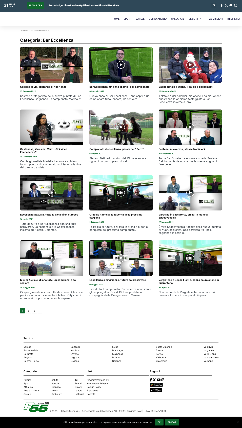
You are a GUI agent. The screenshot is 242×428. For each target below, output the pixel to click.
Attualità (28, 387)
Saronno (116, 360)
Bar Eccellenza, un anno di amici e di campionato (119, 86)
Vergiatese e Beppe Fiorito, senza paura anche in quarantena (189, 282)
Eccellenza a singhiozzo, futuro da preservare (117, 280)
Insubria (75, 350)
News (54, 390)
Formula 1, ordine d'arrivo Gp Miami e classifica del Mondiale (84, 5)
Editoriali (79, 394)
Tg (76, 379)
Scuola (55, 383)
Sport (27, 383)
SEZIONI (195, 19)
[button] (213, 5)
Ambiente (56, 394)
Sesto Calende (164, 346)
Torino (159, 353)
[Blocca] (237, 422)
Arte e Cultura (31, 390)
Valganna (209, 350)
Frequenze (92, 390)
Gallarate (28, 353)
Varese (27, 346)
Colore (78, 387)
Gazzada (75, 346)
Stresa (159, 350)
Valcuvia (208, 346)
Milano (115, 357)
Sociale (27, 394)
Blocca (172, 422)
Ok (159, 422)
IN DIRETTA (233, 18)
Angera (28, 357)
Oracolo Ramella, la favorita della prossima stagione (115, 216)
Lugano (75, 360)
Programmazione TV (98, 379)
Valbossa (161, 357)
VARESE (140, 18)
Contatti (91, 394)
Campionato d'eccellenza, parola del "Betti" (116, 149)
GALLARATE (177, 18)
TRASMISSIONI (214, 18)
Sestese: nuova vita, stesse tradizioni (182, 149)
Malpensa (117, 353)
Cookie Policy (94, 387)
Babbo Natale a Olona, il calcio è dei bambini (186, 86)
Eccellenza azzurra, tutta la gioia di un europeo (49, 214)
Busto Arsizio (31, 350)
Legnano (75, 357)
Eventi (78, 383)
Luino (115, 346)
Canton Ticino (31, 360)
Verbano (208, 360)
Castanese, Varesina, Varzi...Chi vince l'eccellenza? (43, 151)
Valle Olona (210, 353)
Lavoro (78, 390)
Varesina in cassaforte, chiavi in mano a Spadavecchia (183, 216)
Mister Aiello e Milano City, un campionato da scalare (48, 282)
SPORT (127, 18)
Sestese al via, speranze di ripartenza (43, 86)
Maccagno (118, 350)
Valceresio (161, 360)
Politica (27, 379)
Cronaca (56, 387)
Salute (54, 379)
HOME (115, 18)
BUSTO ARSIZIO (158, 18)
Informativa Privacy (97, 383)
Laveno (75, 353)
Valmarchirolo (211, 357)
